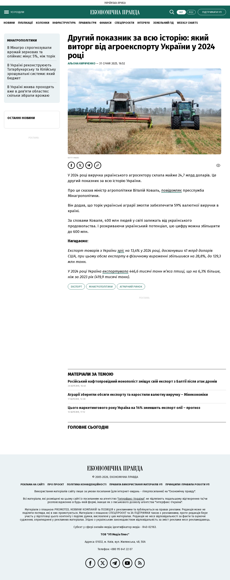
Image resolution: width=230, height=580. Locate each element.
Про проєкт (55, 484)
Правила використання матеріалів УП (135, 484)
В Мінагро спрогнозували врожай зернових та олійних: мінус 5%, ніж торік (31, 51)
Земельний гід (163, 23)
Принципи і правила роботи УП (187, 484)
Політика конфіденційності (86, 484)
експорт (76, 286)
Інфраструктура (64, 23)
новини (9, 23)
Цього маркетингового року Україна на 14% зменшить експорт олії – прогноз (134, 408)
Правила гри (87, 23)
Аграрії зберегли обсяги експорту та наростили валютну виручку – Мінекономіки (138, 394)
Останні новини (21, 118)
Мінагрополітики (101, 286)
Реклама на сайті (32, 484)
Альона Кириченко (82, 63)
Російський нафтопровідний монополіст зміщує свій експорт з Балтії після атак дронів (142, 381)
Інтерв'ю (143, 23)
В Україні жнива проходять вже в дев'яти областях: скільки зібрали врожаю (30, 91)
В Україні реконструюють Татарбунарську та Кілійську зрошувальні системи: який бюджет (31, 71)
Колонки (42, 23)
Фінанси (105, 23)
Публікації (25, 23)
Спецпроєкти (124, 23)
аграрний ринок (131, 286)
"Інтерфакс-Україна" (130, 498)
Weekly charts (187, 23)
